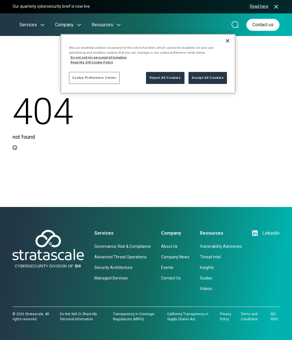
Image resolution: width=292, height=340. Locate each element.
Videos (206, 288)
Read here (259, 6)
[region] (148, 64)
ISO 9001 (274, 316)
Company (64, 24)
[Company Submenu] (77, 24)
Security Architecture (113, 267)
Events (167, 267)
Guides (206, 278)
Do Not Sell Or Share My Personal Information (78, 316)
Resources (102, 24)
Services (28, 24)
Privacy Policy (225, 316)
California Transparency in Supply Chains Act (187, 316)
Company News (175, 257)
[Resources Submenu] (117, 24)
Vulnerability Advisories (221, 246)
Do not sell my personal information (98, 57)
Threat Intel (210, 257)
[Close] (227, 41)
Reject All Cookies (165, 78)
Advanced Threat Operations (120, 257)
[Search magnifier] (235, 25)
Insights (207, 267)
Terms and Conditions (249, 316)
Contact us (262, 24)
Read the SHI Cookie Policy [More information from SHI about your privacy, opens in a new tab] (91, 62)
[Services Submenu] (40, 24)
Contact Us (171, 278)
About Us (169, 246)
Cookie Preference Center (94, 78)
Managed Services (111, 278)
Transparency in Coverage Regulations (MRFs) (133, 316)
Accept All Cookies (208, 78)
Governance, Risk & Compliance (122, 246)
